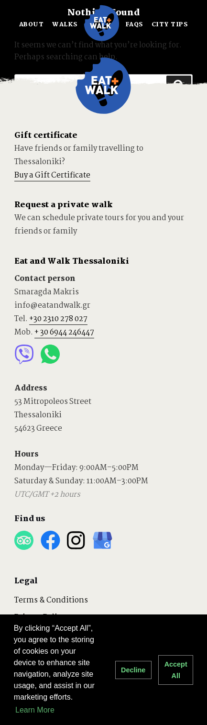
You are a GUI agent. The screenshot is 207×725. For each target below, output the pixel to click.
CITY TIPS (170, 25)
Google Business (102, 540)
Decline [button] (133, 670)
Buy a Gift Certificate (52, 175)
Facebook (51, 540)
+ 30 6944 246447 (64, 332)
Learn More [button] (34, 710)
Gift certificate (45, 135)
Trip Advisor (24, 540)
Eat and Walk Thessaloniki (71, 261)
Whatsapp (51, 354)
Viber (24, 354)
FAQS (134, 25)
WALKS (65, 25)
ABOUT (31, 25)
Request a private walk (63, 205)
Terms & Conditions (51, 600)
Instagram (76, 540)
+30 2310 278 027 (58, 319)
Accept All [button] (175, 670)
